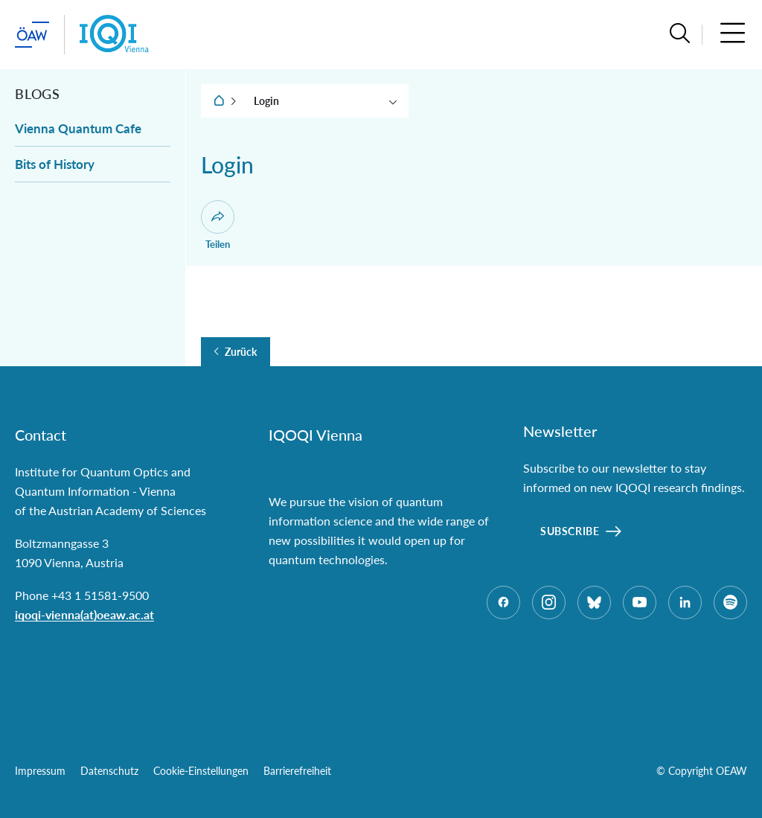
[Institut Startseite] (114, 34)
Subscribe (569, 531)
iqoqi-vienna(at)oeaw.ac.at (84, 614)
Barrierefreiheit (297, 770)
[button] (680, 34)
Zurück (241, 352)
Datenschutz (109, 770)
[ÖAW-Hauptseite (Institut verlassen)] (32, 35)
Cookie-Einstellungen (201, 770)
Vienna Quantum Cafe (78, 128)
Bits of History (55, 164)
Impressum (40, 770)
